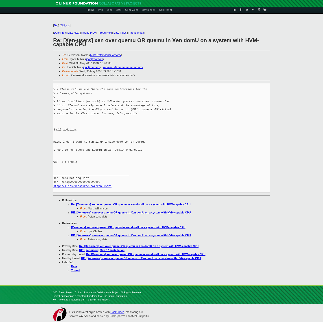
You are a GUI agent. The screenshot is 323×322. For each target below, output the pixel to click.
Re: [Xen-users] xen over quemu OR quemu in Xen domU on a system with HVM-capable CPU (130, 204)
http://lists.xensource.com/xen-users (82, 186)
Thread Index (136, 32)
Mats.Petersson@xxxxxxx (105, 55)
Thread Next (104, 32)
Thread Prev (88, 32)
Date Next (73, 32)
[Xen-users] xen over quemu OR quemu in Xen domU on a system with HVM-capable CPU (128, 227)
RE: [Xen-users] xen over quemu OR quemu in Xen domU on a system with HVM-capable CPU (131, 212)
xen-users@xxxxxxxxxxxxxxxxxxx (123, 67)
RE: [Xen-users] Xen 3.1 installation (101, 250)
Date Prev (60, 32)
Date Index (120, 32)
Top (56, 25)
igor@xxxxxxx (94, 59)
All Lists (65, 25)
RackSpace (117, 312)
